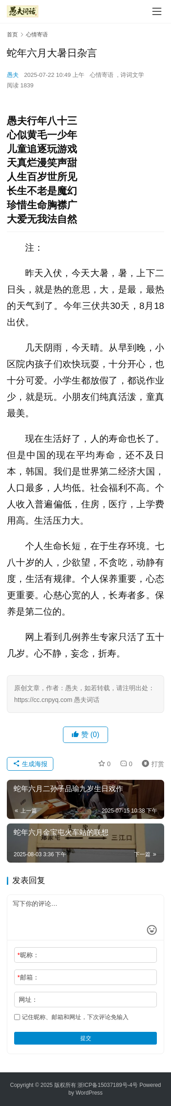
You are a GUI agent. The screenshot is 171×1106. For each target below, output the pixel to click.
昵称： (28, 955)
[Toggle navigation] (156, 11)
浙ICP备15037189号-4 (105, 1085)
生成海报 (30, 764)
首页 (12, 34)
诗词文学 (132, 74)
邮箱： (28, 977)
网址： (28, 999)
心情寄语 (102, 74)
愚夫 (13, 74)
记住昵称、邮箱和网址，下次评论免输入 (71, 1017)
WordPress (89, 1093)
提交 (85, 1038)
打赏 (151, 764)
